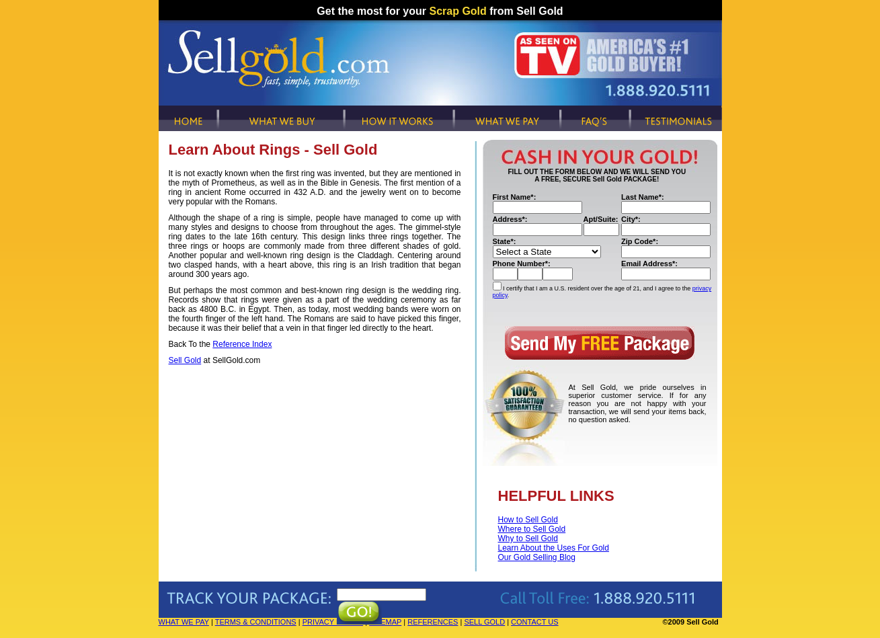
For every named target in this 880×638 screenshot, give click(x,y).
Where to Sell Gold (532, 529)
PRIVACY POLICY (333, 622)
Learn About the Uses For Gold (553, 548)
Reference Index (242, 344)
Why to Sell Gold (528, 538)
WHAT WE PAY (184, 622)
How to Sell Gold (528, 519)
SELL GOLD (484, 622)
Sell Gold (185, 360)
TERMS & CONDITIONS (255, 622)
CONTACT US (535, 622)
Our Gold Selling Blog (536, 557)
